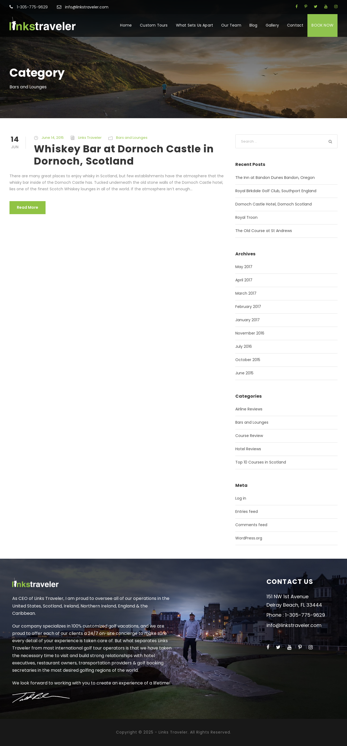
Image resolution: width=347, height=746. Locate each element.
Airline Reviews (248, 409)
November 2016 (249, 333)
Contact (295, 25)
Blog (253, 25)
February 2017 (248, 306)
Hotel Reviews (248, 449)
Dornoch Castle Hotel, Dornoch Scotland (273, 204)
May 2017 (243, 266)
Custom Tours (154, 25)
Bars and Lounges (131, 137)
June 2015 (244, 373)
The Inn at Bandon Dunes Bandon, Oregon (275, 177)
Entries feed (246, 511)
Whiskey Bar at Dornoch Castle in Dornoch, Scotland (124, 155)
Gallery (272, 25)
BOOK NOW (322, 25)
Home (126, 25)
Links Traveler (90, 137)
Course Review (249, 435)
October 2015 (247, 359)
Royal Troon (246, 217)
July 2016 (243, 346)
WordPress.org (248, 538)
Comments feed (251, 525)
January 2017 (247, 320)
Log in (240, 498)
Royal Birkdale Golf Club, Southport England (275, 191)
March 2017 (245, 293)
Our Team (231, 25)
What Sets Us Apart (194, 25)
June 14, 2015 (52, 137)
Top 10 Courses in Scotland (260, 462)
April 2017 (243, 280)
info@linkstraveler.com (86, 7)
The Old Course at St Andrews (263, 230)
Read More (27, 207)
